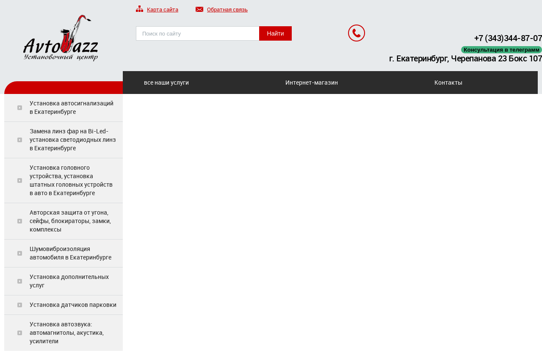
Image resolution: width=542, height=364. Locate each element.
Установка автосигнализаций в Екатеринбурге (71, 107)
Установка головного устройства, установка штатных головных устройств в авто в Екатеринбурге (71, 180)
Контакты (448, 82)
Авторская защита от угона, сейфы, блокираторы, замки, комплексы (70, 220)
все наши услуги (166, 82)
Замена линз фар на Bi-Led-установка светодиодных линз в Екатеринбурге (73, 139)
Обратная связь (222, 10)
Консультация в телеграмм (501, 50)
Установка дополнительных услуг (69, 281)
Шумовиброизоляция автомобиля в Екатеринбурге (70, 253)
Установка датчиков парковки (73, 305)
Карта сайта (157, 10)
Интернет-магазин (311, 82)
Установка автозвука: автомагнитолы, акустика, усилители (67, 332)
